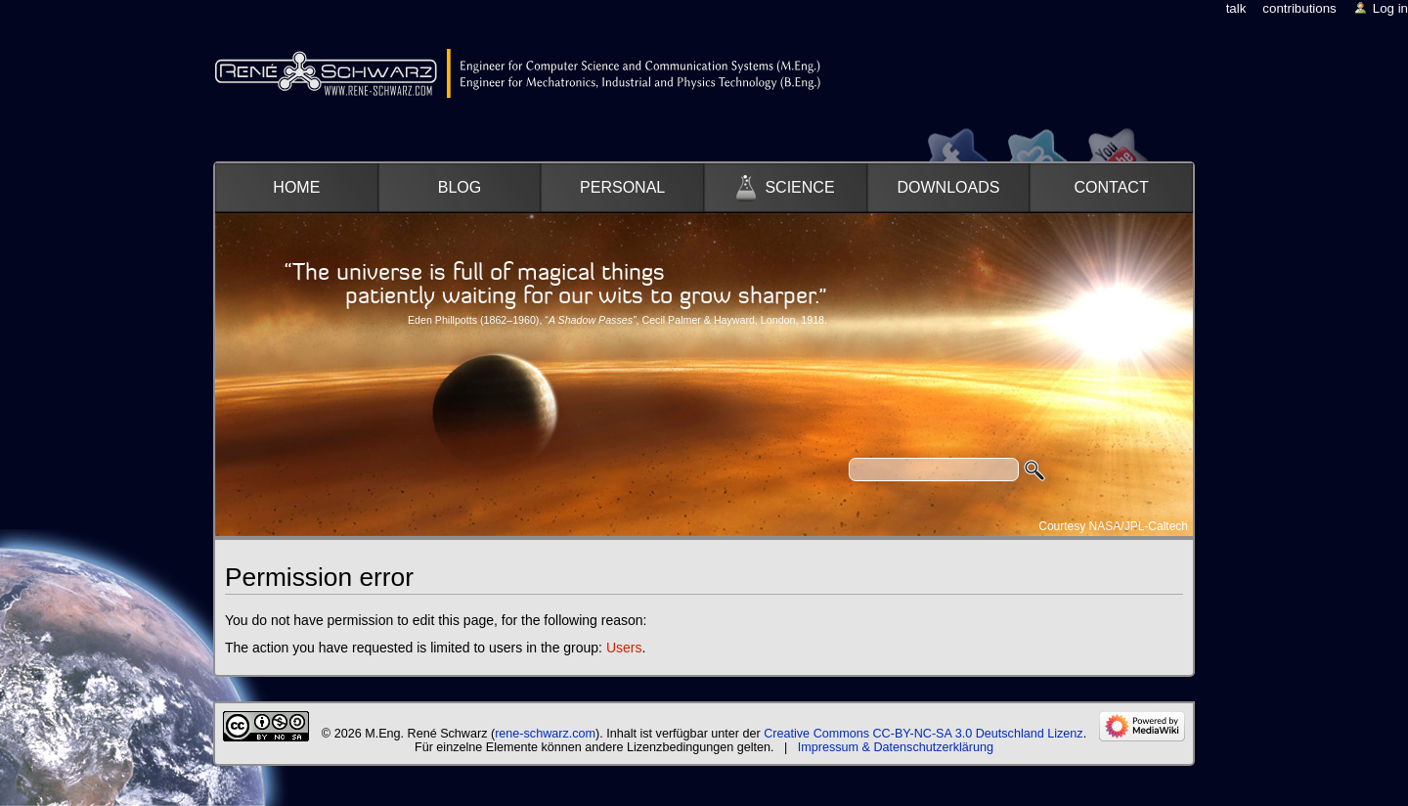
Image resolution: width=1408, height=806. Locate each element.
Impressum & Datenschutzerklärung (895, 747)
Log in (1390, 8)
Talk (1236, 8)
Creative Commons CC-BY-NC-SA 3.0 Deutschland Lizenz (923, 733)
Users (624, 647)
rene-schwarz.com (545, 733)
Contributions (1299, 8)
